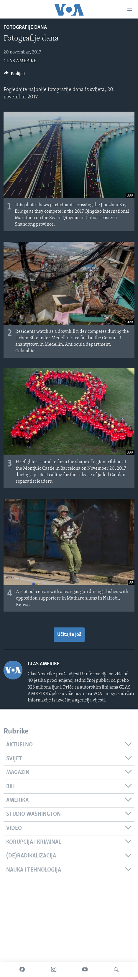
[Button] (14, 75)
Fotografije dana (25, 27)
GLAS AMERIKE (20, 61)
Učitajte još (69, 634)
